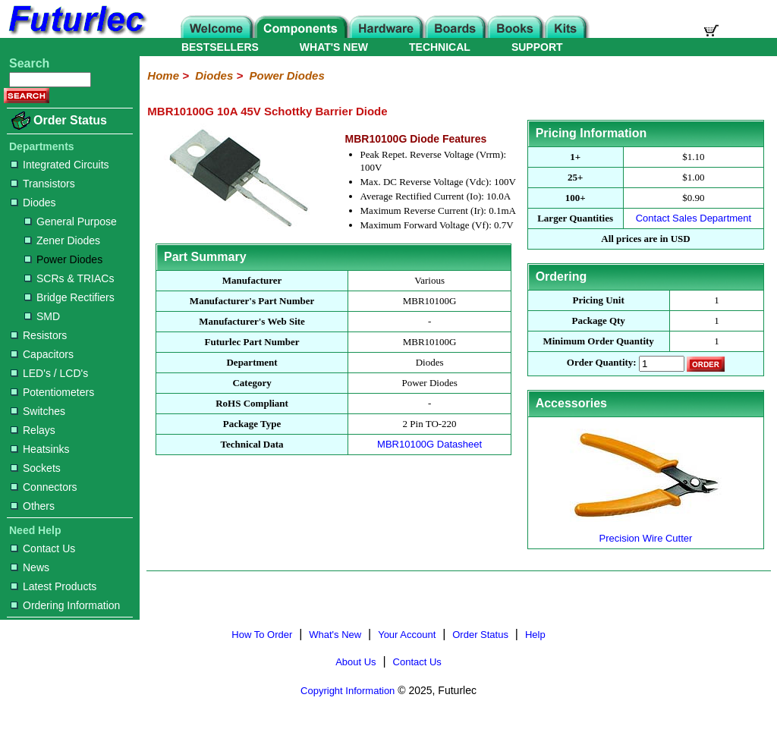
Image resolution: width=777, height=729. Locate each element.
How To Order (261, 634)
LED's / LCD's (49, 373)
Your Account (407, 634)
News (30, 567)
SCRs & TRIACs (69, 278)
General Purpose (70, 221)
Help (535, 634)
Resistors (39, 335)
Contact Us (43, 548)
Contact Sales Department (693, 218)
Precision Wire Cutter (646, 532)
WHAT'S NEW (334, 47)
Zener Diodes (62, 240)
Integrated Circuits (60, 165)
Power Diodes (63, 259)
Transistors (43, 184)
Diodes (33, 202)
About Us (355, 662)
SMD (42, 316)
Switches (38, 411)
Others (33, 506)
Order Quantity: (602, 363)
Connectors (44, 487)
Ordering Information (65, 605)
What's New (335, 634)
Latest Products (53, 586)
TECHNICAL (439, 47)
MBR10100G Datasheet (429, 444)
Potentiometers (52, 392)
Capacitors (42, 354)
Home (163, 75)
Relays (33, 430)
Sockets (36, 468)
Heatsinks (40, 449)
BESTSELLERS (220, 47)
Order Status (70, 120)
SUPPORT (537, 47)
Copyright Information (347, 690)
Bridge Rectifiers (69, 297)
